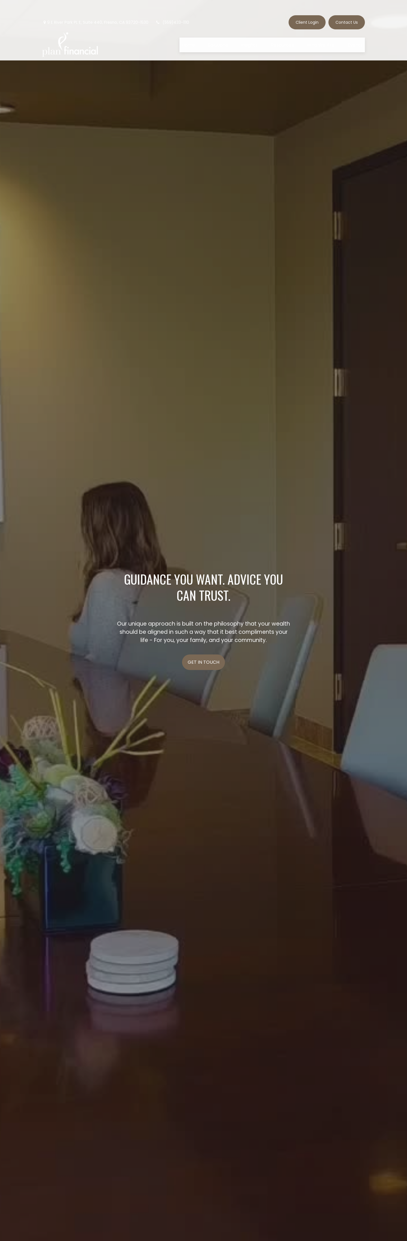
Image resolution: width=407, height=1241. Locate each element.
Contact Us (346, 7)
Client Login (307, 7)
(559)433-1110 (172, 7)
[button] (188, 30)
